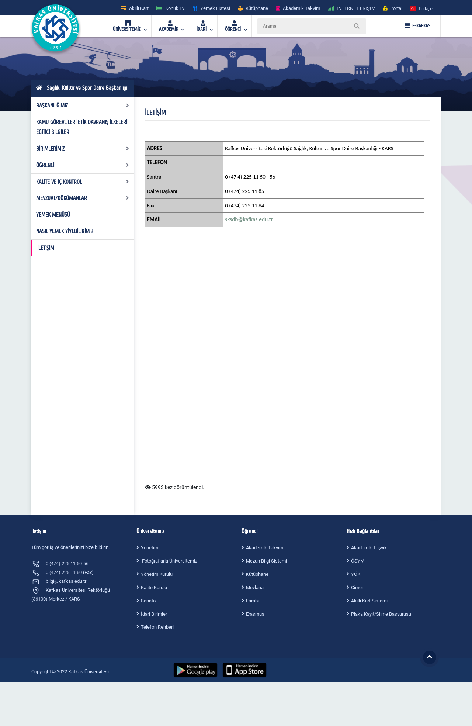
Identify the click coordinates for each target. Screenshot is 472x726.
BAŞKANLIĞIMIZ (82, 105)
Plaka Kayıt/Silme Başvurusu (381, 614)
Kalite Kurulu (154, 587)
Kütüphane (257, 574)
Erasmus (255, 614)
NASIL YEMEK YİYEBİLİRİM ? (64, 231)
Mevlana (255, 587)
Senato (148, 601)
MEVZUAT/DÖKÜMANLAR (82, 198)
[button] (421, 8)
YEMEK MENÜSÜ (53, 214)
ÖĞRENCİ (82, 165)
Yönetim (149, 547)
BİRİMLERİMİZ (82, 148)
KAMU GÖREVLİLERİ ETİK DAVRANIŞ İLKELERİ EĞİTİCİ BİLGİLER (81, 127)
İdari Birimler (154, 614)
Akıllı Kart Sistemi (369, 601)
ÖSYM (357, 561)
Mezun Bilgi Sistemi (266, 561)
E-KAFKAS (417, 26)
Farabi (252, 601)
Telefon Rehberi (157, 627)
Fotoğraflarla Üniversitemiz (169, 561)
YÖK (355, 574)
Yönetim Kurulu (157, 574)
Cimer (357, 587)
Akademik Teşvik (369, 547)
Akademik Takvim (264, 547)
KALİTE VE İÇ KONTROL (82, 182)
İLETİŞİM (45, 248)
